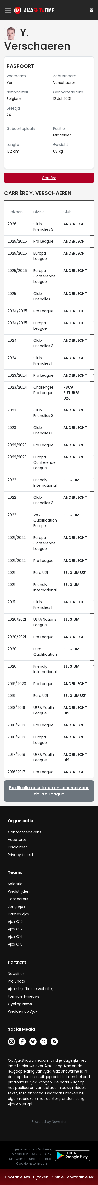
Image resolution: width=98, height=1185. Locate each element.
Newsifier (16, 973)
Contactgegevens (24, 832)
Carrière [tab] (49, 177)
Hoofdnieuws (17, 1177)
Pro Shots (16, 981)
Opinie (57, 1177)
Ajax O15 (15, 944)
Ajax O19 (15, 921)
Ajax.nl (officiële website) (31, 988)
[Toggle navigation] (8, 10)
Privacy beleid (20, 854)
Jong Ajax (16, 906)
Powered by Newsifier (49, 1121)
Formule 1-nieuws (23, 996)
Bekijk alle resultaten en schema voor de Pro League (49, 791)
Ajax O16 (15, 936)
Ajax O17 (15, 929)
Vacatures (17, 839)
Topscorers (18, 899)
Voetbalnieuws (81, 1177)
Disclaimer (17, 847)
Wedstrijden (19, 891)
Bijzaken (40, 1177)
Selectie (15, 883)
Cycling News (20, 1003)
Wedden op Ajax (22, 1011)
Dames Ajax (18, 914)
